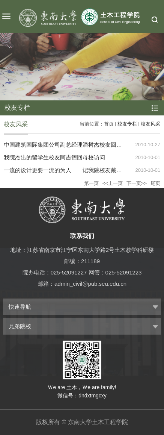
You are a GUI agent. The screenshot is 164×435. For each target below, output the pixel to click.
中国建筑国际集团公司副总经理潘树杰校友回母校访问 (71, 144)
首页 (109, 124)
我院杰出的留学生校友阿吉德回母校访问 (54, 157)
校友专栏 (127, 124)
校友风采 (150, 124)
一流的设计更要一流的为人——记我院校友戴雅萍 (66, 170)
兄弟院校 (20, 326)
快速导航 (20, 306)
